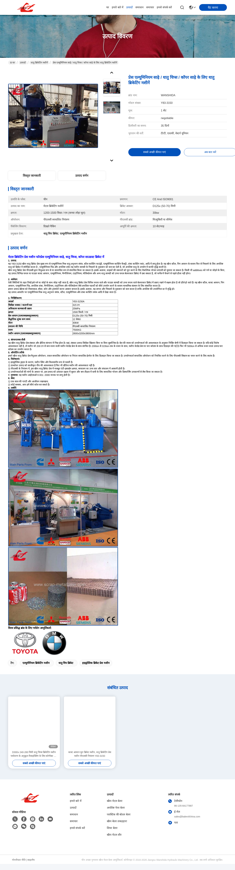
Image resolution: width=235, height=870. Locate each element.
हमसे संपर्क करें (164, 7)
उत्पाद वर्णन (81, 175)
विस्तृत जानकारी (32, 175)
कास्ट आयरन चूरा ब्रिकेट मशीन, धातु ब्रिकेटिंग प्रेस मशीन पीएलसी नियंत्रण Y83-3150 (89, 754)
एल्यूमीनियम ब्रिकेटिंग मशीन (36, 663)
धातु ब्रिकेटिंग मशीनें (39, 62)
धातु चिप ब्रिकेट (65, 663)
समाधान (139, 7)
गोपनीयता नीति (19, 860)
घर (107, 7)
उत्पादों (129, 7)
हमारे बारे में (117, 7)
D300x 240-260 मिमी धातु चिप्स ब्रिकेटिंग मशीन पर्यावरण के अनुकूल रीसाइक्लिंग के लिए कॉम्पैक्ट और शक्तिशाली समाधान (34, 754)
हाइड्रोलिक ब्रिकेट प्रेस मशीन (95, 663)
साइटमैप (31, 860)
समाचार (150, 7)
